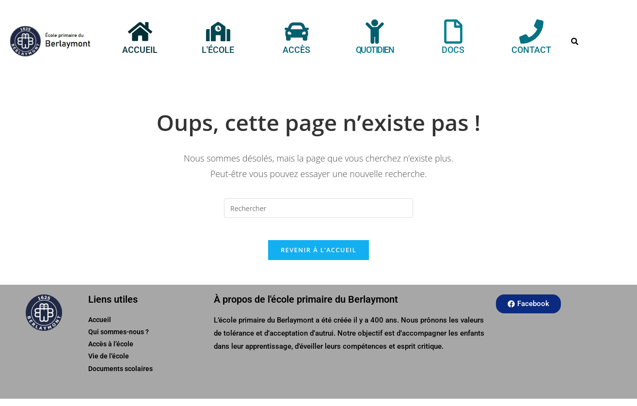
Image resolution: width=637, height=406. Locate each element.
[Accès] (297, 31)
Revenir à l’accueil (318, 257)
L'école (218, 50)
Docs (453, 50)
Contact (531, 50)
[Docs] (453, 31)
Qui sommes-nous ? (118, 339)
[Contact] (531, 31)
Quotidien (375, 50)
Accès (296, 50)
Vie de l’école (108, 364)
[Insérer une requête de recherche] (318, 208)
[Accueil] (139, 31)
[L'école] (218, 31)
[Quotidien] (375, 31)
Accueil (140, 50)
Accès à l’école (110, 352)
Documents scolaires (120, 376)
